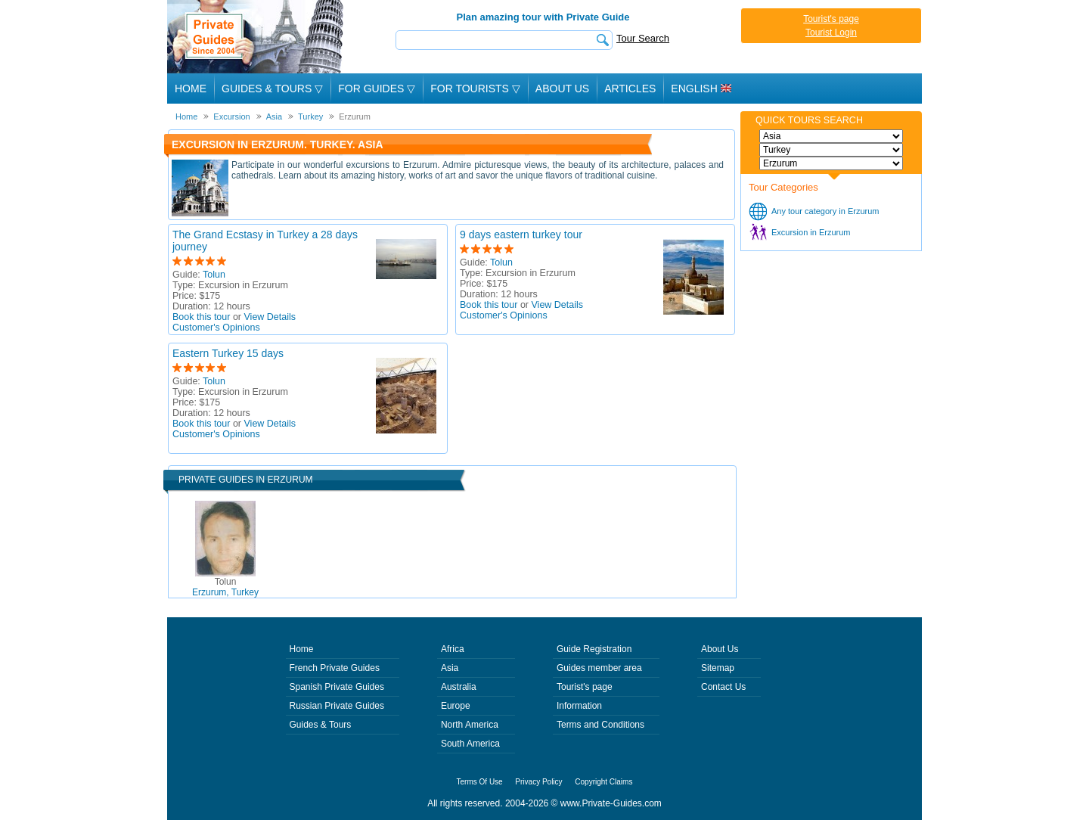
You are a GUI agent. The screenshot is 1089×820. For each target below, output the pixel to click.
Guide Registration (594, 649)
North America (469, 724)
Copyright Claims (603, 782)
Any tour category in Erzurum (825, 211)
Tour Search (642, 38)
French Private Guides (335, 668)
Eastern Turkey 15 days (228, 353)
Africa (452, 649)
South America (470, 743)
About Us (562, 88)
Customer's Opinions (216, 327)
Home (190, 88)
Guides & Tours (321, 724)
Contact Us (723, 687)
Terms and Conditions (600, 724)
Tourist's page (831, 19)
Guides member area (599, 668)
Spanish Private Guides (337, 687)
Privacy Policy (538, 782)
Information (579, 705)
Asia (449, 668)
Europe (455, 705)
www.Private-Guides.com (611, 803)
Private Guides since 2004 (256, 36)
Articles (630, 88)
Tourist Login (831, 32)
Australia (458, 687)
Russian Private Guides (337, 705)
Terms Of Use (480, 782)
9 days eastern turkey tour (521, 234)
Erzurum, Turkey (225, 587)
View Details (270, 317)
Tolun (214, 274)
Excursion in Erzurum (811, 232)
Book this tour (201, 317)
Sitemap (717, 668)
